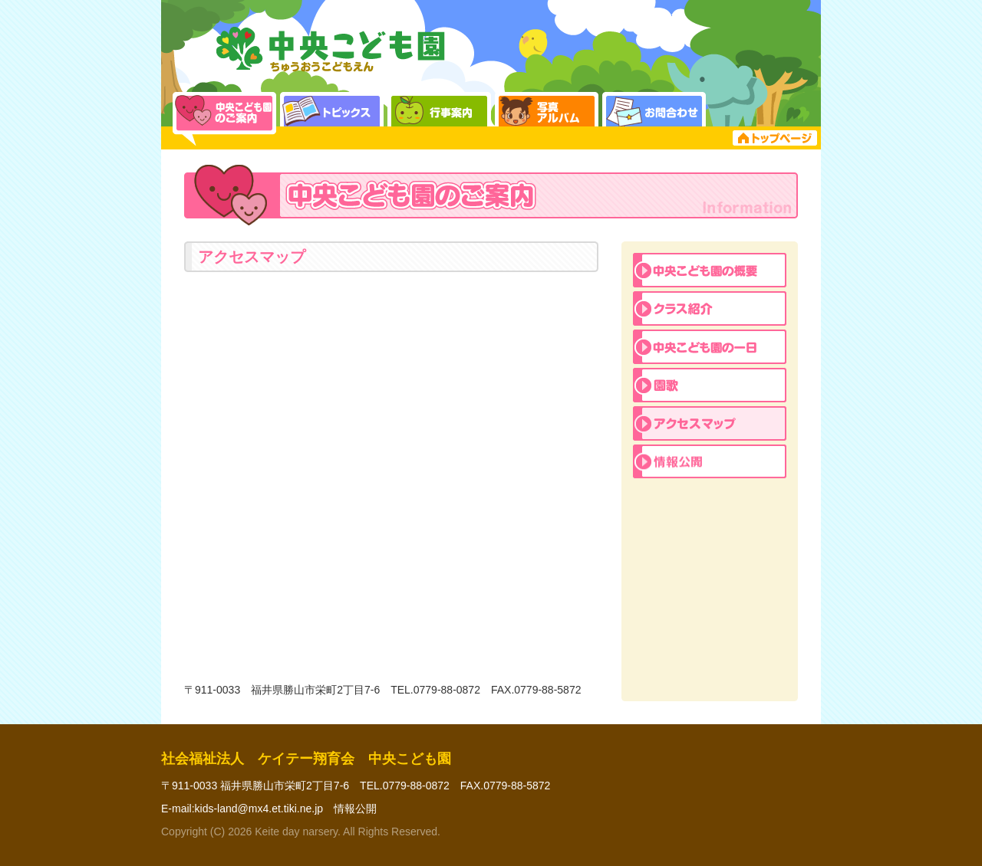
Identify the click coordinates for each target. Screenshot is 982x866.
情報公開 (355, 808)
